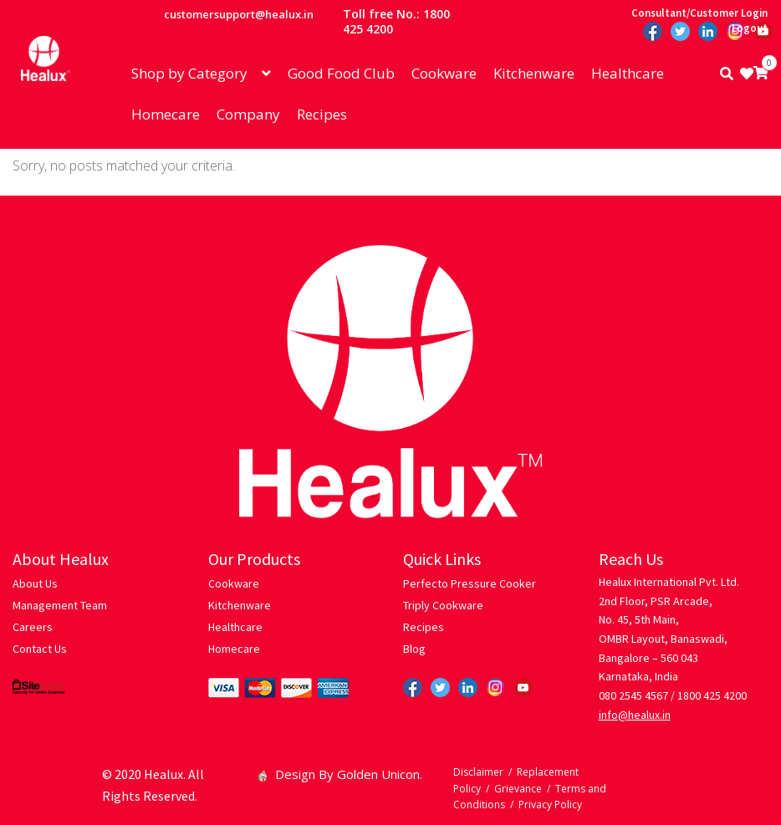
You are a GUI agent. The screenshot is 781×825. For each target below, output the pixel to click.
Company (248, 114)
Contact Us (40, 648)
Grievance (518, 789)
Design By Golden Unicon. (340, 774)
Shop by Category (189, 73)
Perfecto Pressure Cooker (469, 583)
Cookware (444, 73)
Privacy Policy (550, 804)
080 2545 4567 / (637, 695)
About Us (35, 583)
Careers (33, 626)
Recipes (322, 114)
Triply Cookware (443, 605)
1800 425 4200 (712, 695)
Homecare (165, 114)
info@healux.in (635, 714)
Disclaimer (478, 772)
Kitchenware (533, 73)
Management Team (60, 605)
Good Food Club (341, 73)
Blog (414, 648)
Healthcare (627, 73)
